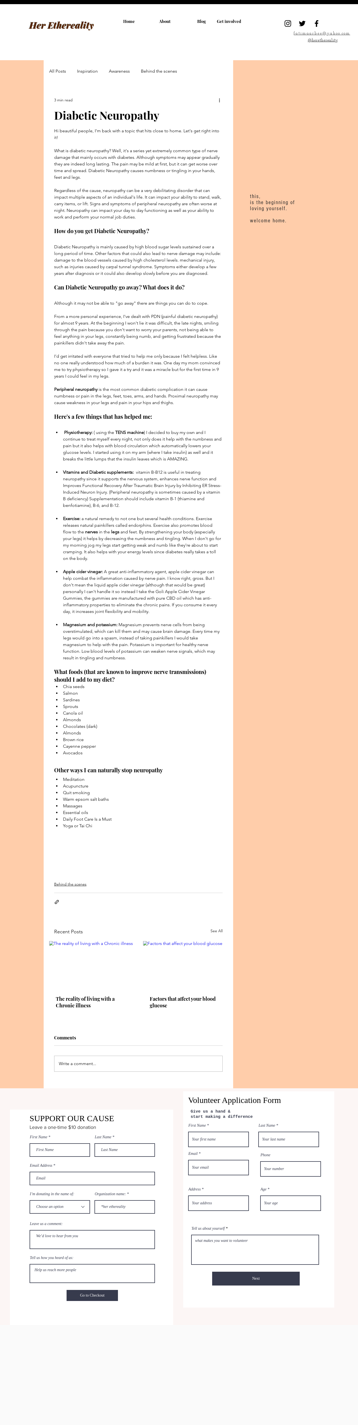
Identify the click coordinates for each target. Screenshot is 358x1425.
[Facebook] (316, 23)
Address (194, 1189)
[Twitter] (302, 23)
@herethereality (323, 40)
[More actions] (219, 100)
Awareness (119, 71)
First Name (38, 1137)
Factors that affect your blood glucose (183, 1002)
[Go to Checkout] (92, 1295)
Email (193, 1154)
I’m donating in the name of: (52, 1194)
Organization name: (110, 1194)
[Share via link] (56, 902)
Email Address (41, 1166)
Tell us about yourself (208, 1229)
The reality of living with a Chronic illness (85, 1002)
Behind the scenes (159, 71)
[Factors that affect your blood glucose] (185, 965)
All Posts (57, 71)
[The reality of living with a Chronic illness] (91, 965)
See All (216, 930)
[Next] (256, 1279)
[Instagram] (287, 23)
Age (263, 1189)
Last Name (103, 1137)
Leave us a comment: (46, 1224)
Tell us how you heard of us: (51, 1258)
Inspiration (87, 71)
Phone (265, 1155)
